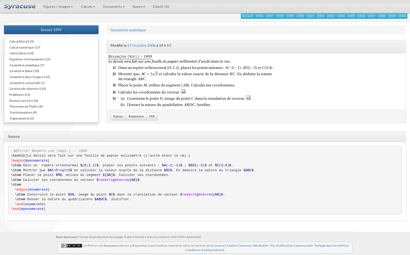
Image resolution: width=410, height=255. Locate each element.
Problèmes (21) (19, 94)
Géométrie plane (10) (24, 71)
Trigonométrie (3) (21, 118)
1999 (290, 16)
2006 (361, 16)
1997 (269, 16)
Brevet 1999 (51, 29)
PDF (152, 116)
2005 (351, 16)
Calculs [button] (88, 6)
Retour (118, 116)
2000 (300, 16)
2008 (381, 16)
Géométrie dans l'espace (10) (29, 77)
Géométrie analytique (128, 30)
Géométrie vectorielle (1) (27, 83)
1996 (259, 16)
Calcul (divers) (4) (21, 53)
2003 (330, 16)
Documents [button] (114, 6)
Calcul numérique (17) (24, 47)
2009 (392, 16)
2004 (341, 16)
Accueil (247, 16)
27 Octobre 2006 (141, 45)
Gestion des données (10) (27, 88)
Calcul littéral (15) (21, 41)
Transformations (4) (23, 112)
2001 (310, 16)
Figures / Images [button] (58, 6)
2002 (320, 16)
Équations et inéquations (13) (29, 59)
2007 (371, 16)
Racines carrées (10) (23, 100)
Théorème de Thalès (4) (26, 106)
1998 (279, 16)
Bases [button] (139, 6)
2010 (402, 16)
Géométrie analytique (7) (26, 65)
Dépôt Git (161, 6)
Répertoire (136, 116)
